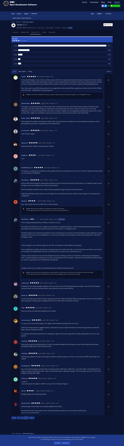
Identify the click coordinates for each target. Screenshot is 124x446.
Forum (117, 2)
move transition (49, 27)
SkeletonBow (25, 103)
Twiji (23, 308)
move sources (41, 27)
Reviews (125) (35, 32)
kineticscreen (25, 403)
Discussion (52, 32)
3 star (15, 55)
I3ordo (23, 391)
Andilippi (24, 353)
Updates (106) (25, 32)
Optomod (24, 143)
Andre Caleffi (25, 118)
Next (31, 418)
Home (84, 2)
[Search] (108, 14)
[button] (22, 14)
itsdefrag (24, 341)
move (35, 27)
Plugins (26, 13)
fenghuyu (24, 155)
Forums (19, 13)
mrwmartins (25, 130)
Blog (103, 2)
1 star (15, 64)
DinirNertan (25, 180)
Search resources (26, 18)
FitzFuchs (24, 378)
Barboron (24, 295)
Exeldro (20, 27)
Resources (34, 13)
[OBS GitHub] (108, 6)
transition (64, 27)
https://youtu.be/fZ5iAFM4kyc (30, 412)
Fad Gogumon (25, 366)
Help (109, 2)
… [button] (19, 418)
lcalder (23, 76)
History (44, 32)
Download (94, 2)
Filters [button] (108, 71)
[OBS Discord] (102, 6)
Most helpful (22, 71)
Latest (14, 71)
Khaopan (24, 201)
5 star (15, 46)
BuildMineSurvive (27, 168)
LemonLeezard (26, 320)
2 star (15, 59)
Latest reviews (16, 18)
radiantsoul (25, 283)
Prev (14, 418)
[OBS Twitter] (105, 6)
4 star (15, 50)
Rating (30, 71)
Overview (15, 32)
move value (57, 27)
